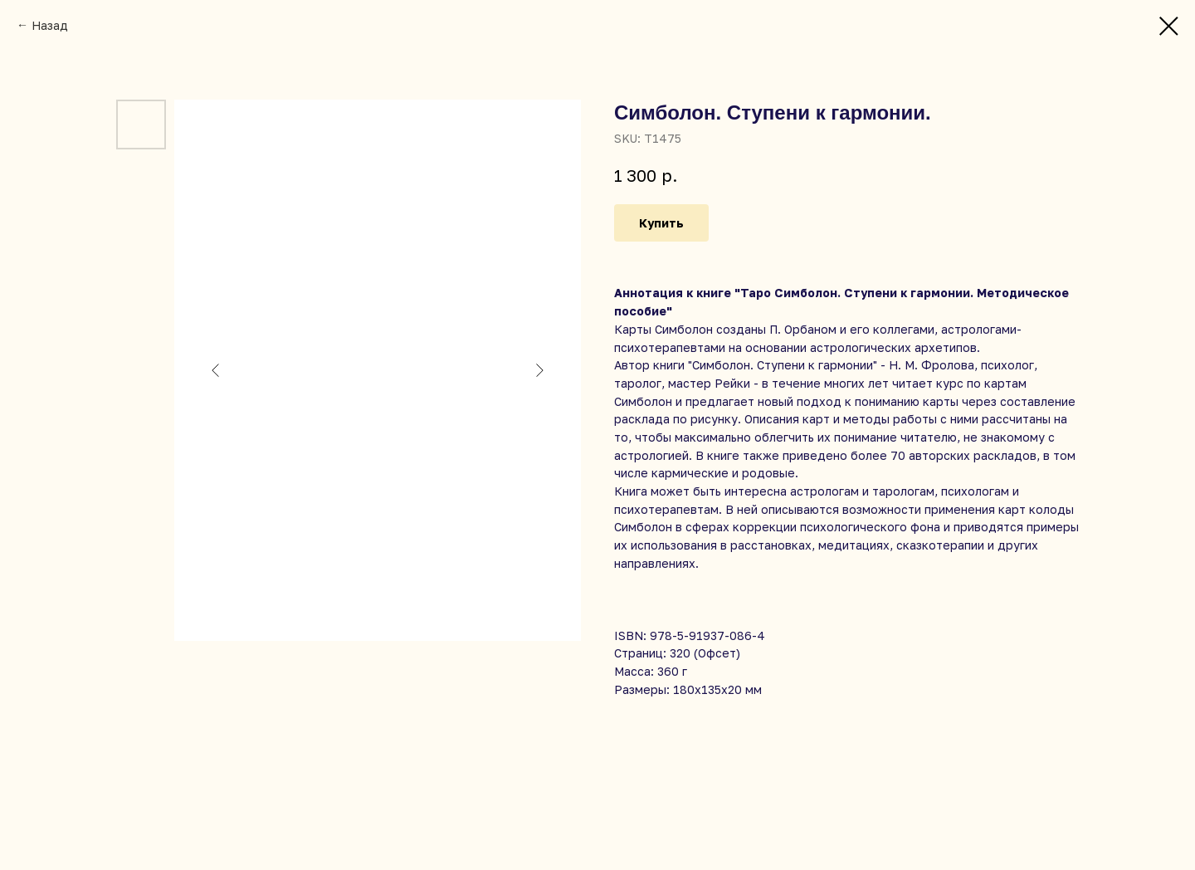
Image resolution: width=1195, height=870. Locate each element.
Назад (50, 25)
